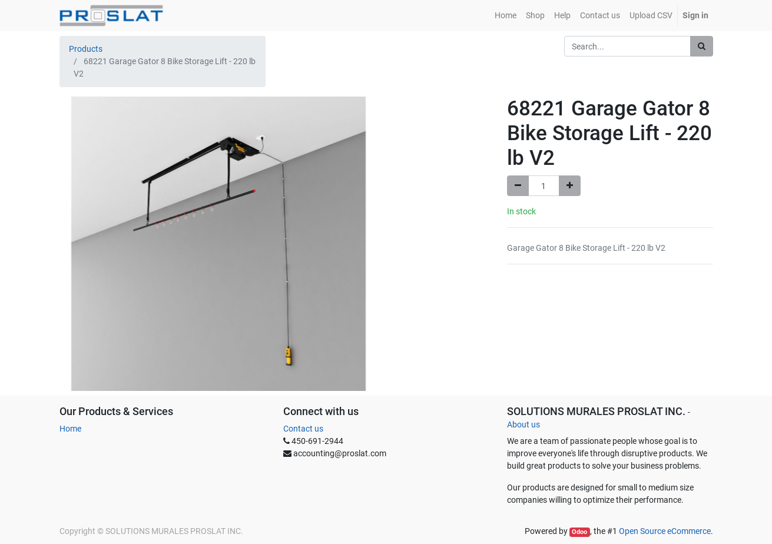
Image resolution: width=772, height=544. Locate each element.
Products (85, 49)
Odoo (579, 532)
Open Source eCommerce (665, 531)
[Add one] (570, 185)
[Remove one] (518, 185)
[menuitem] (505, 15)
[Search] (701, 46)
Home (70, 428)
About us (523, 424)
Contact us (303, 428)
